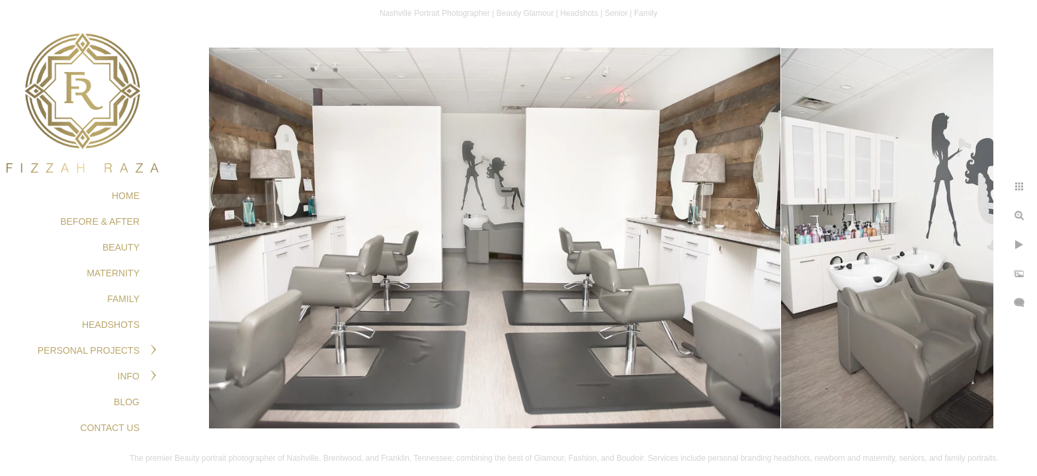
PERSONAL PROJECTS (89, 350)
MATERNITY (113, 273)
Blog (127, 402)
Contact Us (110, 427)
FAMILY (123, 299)
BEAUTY (121, 247)
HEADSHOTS (111, 324)
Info (129, 376)
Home (126, 195)
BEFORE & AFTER (100, 221)
